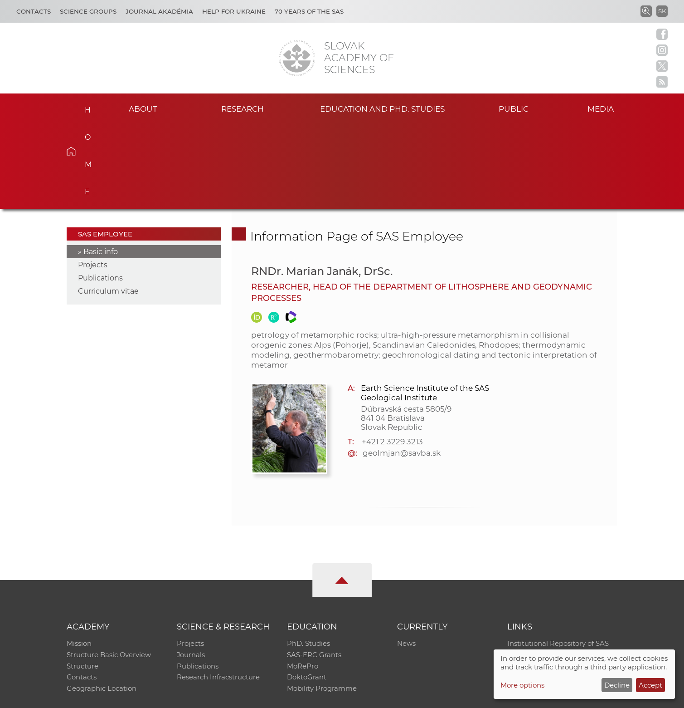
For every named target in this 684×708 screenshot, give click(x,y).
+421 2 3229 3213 (392, 356)
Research (242, 108)
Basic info (100, 166)
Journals (191, 570)
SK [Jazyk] (662, 11)
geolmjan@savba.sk (401, 367)
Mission (79, 558)
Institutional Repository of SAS (558, 558)
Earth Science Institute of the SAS (425, 302)
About (143, 108)
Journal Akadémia (159, 11)
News (406, 558)
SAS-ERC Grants (314, 570)
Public (514, 108)
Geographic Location (101, 605)
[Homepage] (297, 58)
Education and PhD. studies (382, 108)
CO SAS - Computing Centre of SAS (189, 697)
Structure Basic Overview (109, 570)
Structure (82, 582)
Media (603, 108)
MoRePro (302, 582)
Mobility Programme (322, 605)
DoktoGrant (306, 594)
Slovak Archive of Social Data (555, 570)
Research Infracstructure (218, 594)
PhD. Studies (308, 558)
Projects (92, 179)
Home (85, 107)
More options (522, 685)
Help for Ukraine (234, 11)
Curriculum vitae (108, 206)
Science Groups (88, 11)
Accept (650, 685)
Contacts (33, 11)
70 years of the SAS (309, 11)
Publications (100, 192)
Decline (617, 685)
